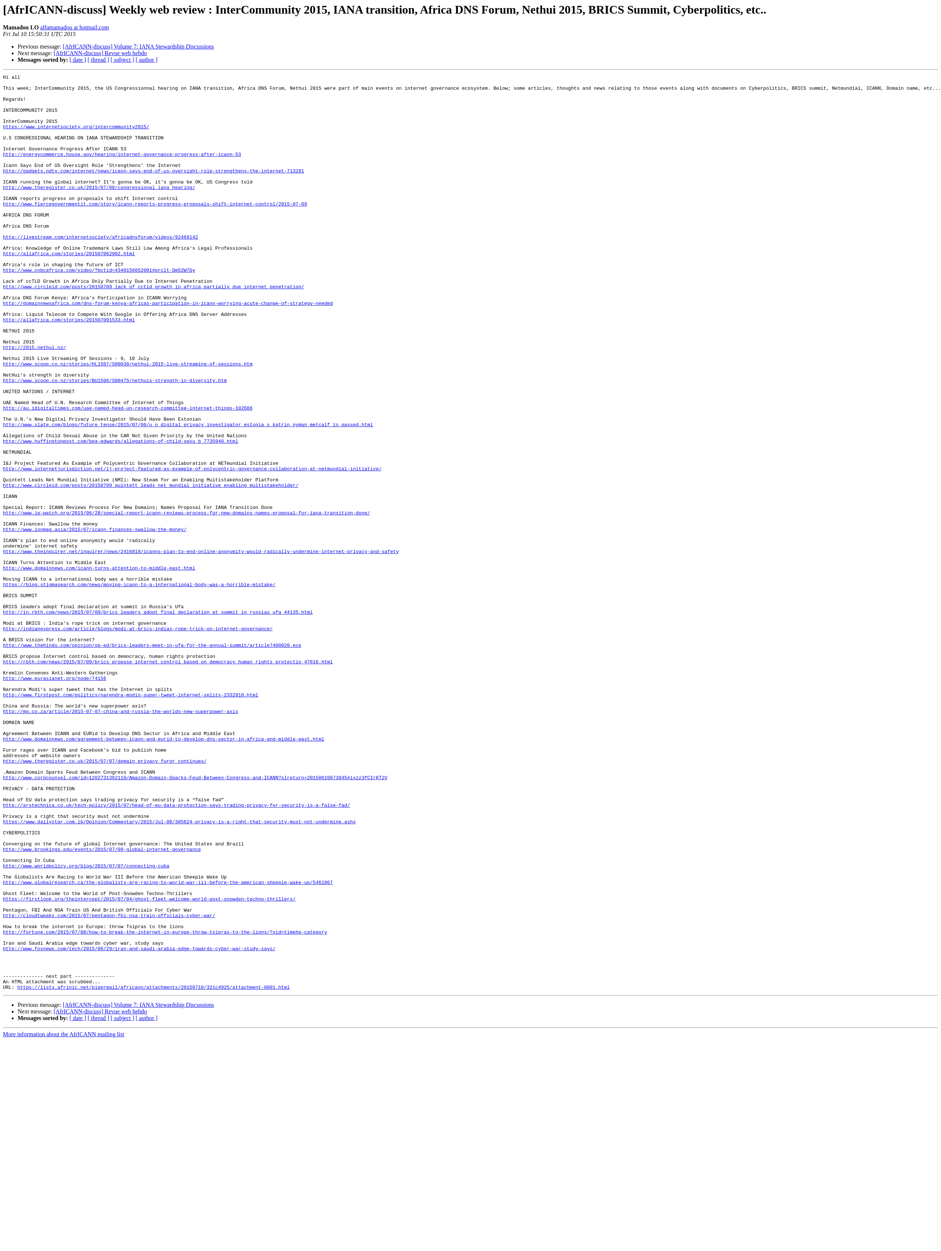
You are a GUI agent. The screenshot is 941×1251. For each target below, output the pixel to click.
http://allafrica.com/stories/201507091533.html (69, 369)
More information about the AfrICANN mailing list (63, 1217)
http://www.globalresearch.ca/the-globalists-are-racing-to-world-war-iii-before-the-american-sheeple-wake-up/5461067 (168, 1044)
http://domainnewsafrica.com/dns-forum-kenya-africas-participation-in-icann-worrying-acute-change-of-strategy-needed (168, 349)
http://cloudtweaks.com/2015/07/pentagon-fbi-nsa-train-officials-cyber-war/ (109, 1084)
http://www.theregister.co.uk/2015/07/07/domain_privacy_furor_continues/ (105, 898)
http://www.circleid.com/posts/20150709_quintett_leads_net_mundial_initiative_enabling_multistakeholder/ (150, 567)
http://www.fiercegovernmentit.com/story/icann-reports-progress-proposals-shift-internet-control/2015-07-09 (155, 230)
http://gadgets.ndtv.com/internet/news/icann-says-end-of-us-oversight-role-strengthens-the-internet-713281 (153, 190)
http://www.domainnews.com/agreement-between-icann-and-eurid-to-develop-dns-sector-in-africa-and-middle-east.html (163, 872)
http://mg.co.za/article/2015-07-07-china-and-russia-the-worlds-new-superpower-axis (120, 839)
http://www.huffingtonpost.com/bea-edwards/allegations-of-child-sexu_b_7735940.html (120, 515)
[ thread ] (98, 60)
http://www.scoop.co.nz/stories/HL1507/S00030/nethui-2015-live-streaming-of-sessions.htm (128, 422)
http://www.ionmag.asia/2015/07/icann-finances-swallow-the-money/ (94, 620)
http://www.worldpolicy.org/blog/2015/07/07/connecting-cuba (86, 1024)
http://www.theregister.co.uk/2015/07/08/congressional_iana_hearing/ (99, 210)
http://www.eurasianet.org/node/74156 (54, 799)
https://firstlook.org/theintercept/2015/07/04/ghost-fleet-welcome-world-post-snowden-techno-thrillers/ (149, 1064)
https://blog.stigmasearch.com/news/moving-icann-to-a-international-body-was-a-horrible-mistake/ (139, 687)
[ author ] (147, 60)
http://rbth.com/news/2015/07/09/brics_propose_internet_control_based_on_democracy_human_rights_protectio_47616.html (168, 779)
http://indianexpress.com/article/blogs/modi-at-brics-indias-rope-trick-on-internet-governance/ (137, 740)
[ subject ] (122, 60)
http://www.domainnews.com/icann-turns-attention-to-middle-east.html (99, 667)
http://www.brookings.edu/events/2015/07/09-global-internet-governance (102, 1004)
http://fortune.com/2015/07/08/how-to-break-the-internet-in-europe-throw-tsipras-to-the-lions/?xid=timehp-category (165, 1104)
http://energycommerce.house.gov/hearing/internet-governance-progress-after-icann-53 (122, 170)
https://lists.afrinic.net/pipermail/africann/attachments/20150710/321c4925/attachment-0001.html (153, 1170)
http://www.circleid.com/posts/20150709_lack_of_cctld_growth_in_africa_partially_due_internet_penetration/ (153, 329)
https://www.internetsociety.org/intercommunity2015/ (76, 137)
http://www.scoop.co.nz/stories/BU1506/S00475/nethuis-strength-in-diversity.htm (115, 442)
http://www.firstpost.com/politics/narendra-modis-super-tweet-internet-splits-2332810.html (130, 819)
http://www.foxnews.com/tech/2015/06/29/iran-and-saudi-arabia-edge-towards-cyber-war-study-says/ (139, 1123)
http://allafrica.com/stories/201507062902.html (69, 289)
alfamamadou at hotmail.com (74, 27)
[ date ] (77, 60)
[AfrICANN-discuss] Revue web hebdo (100, 53)
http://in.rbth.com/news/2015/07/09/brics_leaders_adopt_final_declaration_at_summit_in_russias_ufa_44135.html (158, 720)
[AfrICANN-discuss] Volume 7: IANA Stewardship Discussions (138, 46)
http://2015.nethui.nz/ (34, 402)
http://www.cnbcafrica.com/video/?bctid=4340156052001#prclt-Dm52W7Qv (99, 309)
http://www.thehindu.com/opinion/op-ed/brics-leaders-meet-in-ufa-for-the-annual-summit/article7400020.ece (152, 759)
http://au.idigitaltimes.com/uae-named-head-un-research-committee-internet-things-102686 (128, 475)
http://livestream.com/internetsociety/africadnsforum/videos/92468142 (100, 270)
